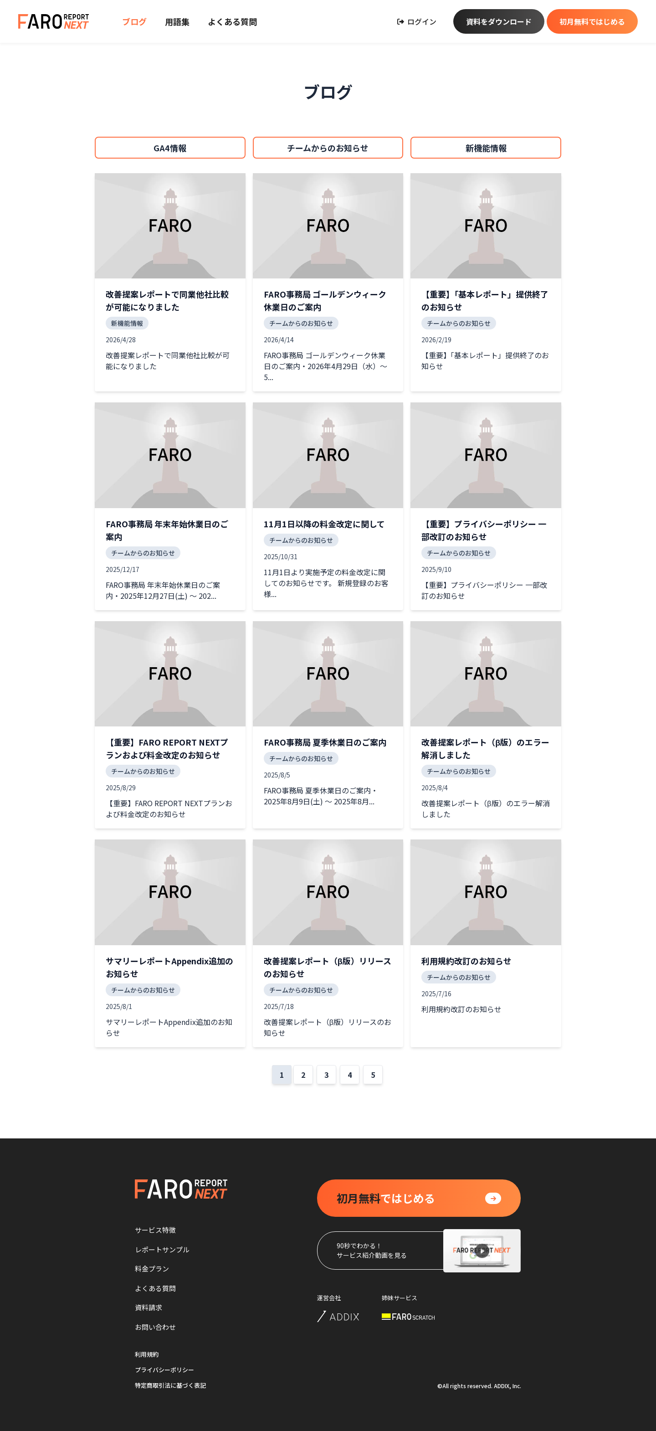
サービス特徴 (155, 1230)
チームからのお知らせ (328, 148)
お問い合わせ (155, 1327)
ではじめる (386, 1198)
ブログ (134, 21)
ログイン (416, 21)
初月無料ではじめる (592, 21)
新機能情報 (486, 148)
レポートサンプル (162, 1249)
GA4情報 (170, 148)
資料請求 (148, 1307)
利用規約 (147, 1354)
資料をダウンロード (499, 21)
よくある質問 (232, 21)
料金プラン (152, 1268)
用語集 (177, 21)
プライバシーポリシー (164, 1369)
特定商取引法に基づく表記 (170, 1385)
